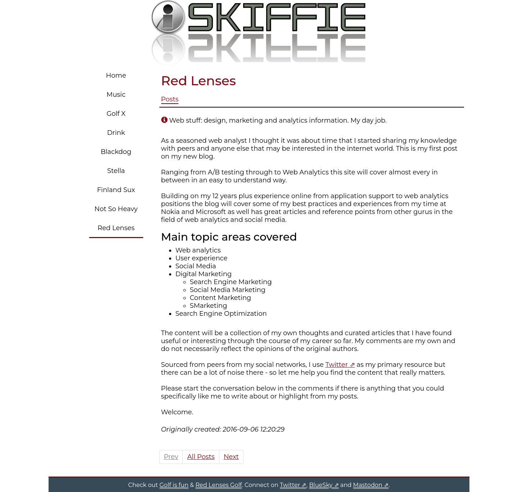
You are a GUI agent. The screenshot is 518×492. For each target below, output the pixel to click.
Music (116, 95)
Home (116, 75)
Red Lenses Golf (218, 484)
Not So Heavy (116, 209)
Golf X (116, 114)
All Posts (200, 457)
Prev (171, 457)
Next (231, 457)
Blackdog (116, 152)
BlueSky (320, 484)
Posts (170, 99)
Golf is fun (173, 484)
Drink (116, 133)
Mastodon (367, 484)
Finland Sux (116, 190)
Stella (116, 171)
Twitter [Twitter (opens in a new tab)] (337, 365)
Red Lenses (116, 228)
